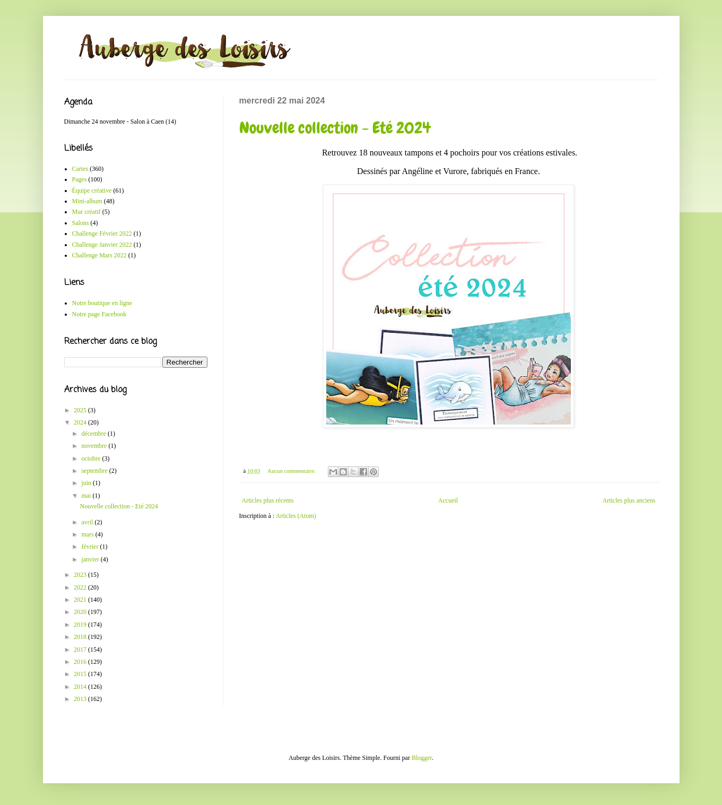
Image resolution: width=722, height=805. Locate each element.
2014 (81, 686)
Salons (80, 223)
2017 (81, 649)
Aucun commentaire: (292, 471)
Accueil (448, 500)
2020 (81, 612)
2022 (81, 587)
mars (88, 534)
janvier (90, 559)
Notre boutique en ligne (102, 303)
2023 (81, 574)
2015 (81, 674)
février (90, 546)
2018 (81, 636)
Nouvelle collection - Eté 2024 (335, 128)
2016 (81, 661)
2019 (81, 624)
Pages (79, 179)
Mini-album (87, 201)
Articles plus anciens (629, 500)
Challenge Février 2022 (102, 233)
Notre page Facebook (99, 314)
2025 (81, 410)
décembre (94, 433)
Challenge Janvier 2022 (102, 244)
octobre (91, 458)
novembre (94, 445)
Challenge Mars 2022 (99, 255)
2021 (81, 599)
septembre (95, 470)
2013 (81, 699)
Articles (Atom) (296, 516)
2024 (81, 422)
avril (87, 522)
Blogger (422, 757)
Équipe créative (92, 190)
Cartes (80, 168)
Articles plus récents (268, 500)
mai (86, 495)
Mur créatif (86, 211)
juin (87, 483)
